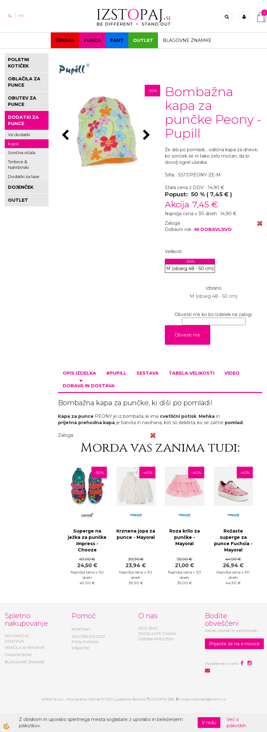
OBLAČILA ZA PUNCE (24, 82)
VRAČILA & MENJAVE (25, 647)
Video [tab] (232, 373)
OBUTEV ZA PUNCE (22, 101)
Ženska (64, 40)
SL (10, 16)
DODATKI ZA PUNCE (23, 120)
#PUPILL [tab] (116, 373)
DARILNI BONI (18, 654)
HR (21, 16)
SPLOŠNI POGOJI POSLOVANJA (88, 639)
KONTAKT (81, 629)
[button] (147, 135)
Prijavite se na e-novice (234, 644)
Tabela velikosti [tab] (191, 373)
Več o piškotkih (236, 723)
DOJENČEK (20, 187)
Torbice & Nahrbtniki (18, 164)
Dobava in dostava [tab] (89, 386)
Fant (117, 40)
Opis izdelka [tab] (79, 373)
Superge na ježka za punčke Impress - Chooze (87, 540)
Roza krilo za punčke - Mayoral (184, 537)
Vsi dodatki (19, 134)
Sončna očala (21, 152)
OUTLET (143, 40)
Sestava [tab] (147, 373)
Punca (92, 40)
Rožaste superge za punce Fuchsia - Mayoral (233, 540)
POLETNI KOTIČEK (18, 63)
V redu (209, 722)
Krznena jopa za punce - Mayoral (135, 534)
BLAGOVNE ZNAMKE (25, 662)
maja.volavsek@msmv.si (203, 699)
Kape (13, 143)
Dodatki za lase (23, 176)
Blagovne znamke (187, 40)
